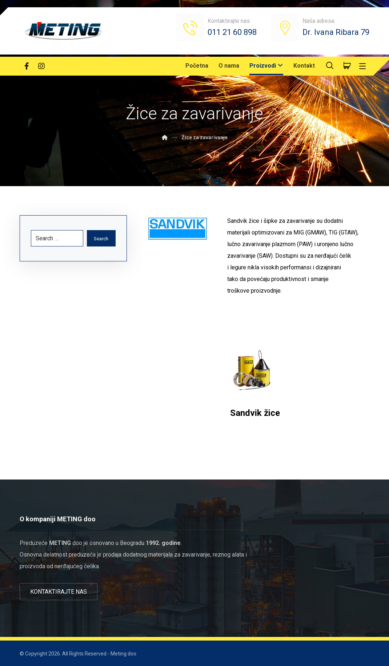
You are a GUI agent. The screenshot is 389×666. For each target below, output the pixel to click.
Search (100, 238)
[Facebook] (27, 66)
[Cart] (347, 64)
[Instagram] (41, 66)
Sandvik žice (255, 413)
